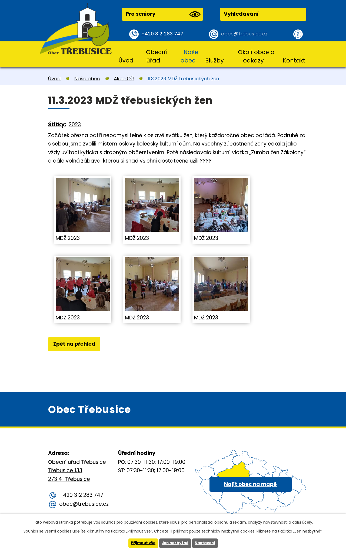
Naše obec (189, 56)
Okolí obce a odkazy (256, 56)
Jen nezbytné (175, 543)
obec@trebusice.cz (245, 34)
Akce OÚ (124, 78)
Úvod (126, 60)
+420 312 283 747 (163, 34)
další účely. (302, 522)
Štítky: (57, 124)
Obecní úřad (156, 56)
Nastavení (206, 543)
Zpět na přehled (75, 344)
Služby (214, 60)
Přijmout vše (142, 543)
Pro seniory (163, 14)
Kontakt (294, 60)
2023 (75, 124)
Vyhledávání (241, 14)
